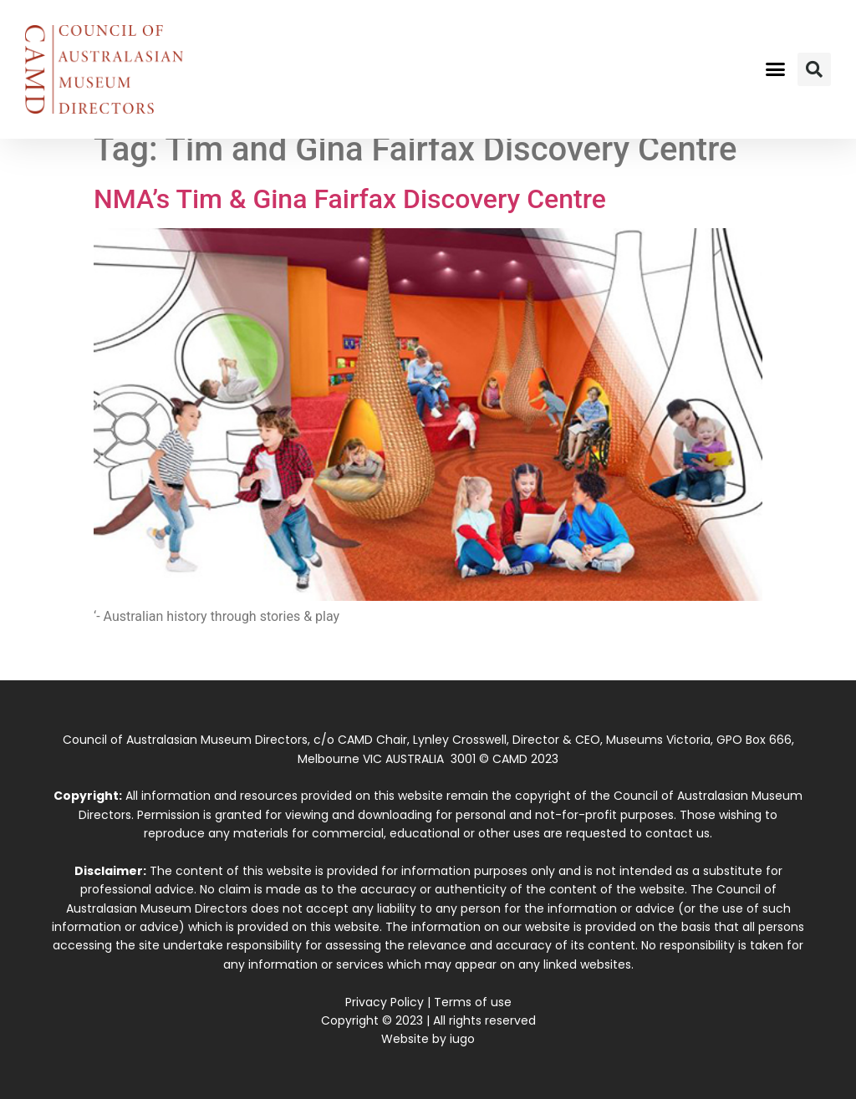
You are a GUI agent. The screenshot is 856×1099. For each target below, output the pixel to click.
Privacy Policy (384, 1002)
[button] (775, 69)
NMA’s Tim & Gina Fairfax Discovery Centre (350, 199)
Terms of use (473, 1002)
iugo (462, 1038)
